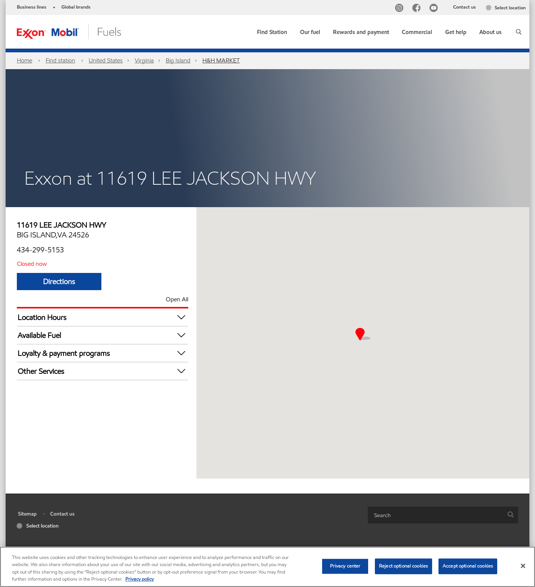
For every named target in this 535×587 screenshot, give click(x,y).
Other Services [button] (103, 371)
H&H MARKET (221, 60)
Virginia (144, 60)
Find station (60, 60)
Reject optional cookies (403, 566)
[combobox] (443, 515)
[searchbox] (435, 515)
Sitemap (27, 513)
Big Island (178, 60)
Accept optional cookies (468, 566)
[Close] (523, 565)
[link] (272, 30)
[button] (518, 32)
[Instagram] (400, 9)
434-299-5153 (40, 250)
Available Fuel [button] (103, 335)
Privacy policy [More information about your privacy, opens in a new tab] (139, 579)
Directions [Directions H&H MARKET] (59, 281)
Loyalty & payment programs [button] (103, 353)
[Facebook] (417, 9)
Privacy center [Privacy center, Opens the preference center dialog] (345, 566)
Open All (177, 299)
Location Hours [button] (103, 317)
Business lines (31, 7)
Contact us (464, 7)
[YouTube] (435, 9)
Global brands (76, 7)
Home (24, 60)
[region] (267, 567)
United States (106, 60)
